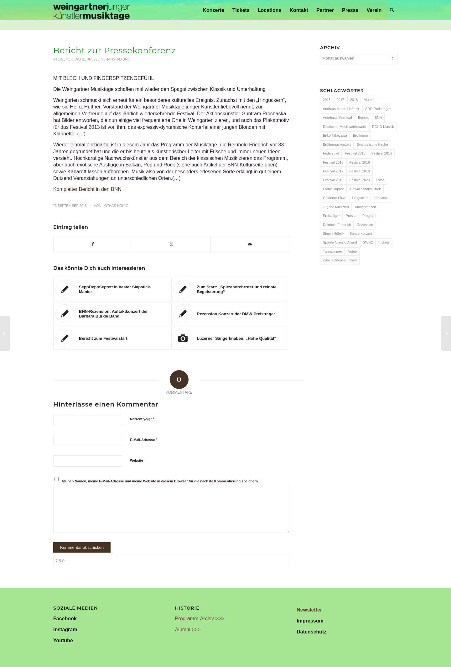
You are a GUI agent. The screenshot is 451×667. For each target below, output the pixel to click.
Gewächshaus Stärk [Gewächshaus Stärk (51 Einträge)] (365, 189)
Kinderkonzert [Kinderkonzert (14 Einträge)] (365, 207)
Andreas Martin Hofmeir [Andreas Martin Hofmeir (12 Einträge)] (341, 109)
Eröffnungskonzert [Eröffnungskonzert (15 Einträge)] (337, 144)
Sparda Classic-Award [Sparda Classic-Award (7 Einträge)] (340, 242)
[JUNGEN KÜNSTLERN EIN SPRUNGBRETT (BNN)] (5, 333)
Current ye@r (142, 419)
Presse (93, 59)
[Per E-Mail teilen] (250, 244)
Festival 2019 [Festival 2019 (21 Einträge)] (333, 180)
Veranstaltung (115, 59)
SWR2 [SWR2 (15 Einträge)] (368, 242)
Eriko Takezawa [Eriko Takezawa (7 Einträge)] (335, 135)
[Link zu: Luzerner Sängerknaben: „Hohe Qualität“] (229, 338)
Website (136, 460)
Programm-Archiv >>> (199, 618)
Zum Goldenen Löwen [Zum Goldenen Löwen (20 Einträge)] (340, 260)
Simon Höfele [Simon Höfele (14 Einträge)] (333, 233)
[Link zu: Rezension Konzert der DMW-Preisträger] (229, 313)
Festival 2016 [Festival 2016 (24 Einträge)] (359, 162)
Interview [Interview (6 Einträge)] (380, 198)
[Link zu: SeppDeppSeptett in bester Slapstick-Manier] (111, 289)
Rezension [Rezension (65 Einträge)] (365, 225)
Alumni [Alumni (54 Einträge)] (369, 100)
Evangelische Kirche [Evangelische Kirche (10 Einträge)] (372, 144)
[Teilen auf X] (171, 244)
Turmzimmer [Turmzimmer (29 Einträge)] (332, 251)
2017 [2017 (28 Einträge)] (340, 100)
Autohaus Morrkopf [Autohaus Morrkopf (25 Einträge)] (337, 117)
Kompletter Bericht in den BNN (87, 189)
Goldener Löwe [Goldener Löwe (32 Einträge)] (334, 198)
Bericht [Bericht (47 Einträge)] (363, 117)
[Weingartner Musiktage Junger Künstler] (91, 10)
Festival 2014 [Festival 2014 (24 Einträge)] (381, 153)
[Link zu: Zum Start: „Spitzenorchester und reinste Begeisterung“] (229, 289)
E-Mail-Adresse (144, 439)
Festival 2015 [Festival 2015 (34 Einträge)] (333, 162)
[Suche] (392, 10)
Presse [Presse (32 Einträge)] (351, 216)
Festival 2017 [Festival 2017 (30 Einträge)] (333, 171)
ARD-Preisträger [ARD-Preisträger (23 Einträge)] (378, 109)
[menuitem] (213, 10)
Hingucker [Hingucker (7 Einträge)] (360, 198)
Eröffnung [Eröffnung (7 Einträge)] (360, 135)
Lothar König (115, 206)
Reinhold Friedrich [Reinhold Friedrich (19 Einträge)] (337, 225)
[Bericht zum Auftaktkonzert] (446, 333)
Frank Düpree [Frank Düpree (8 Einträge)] (333, 189)
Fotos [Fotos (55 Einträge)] (380, 180)
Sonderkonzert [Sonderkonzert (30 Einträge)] (361, 233)
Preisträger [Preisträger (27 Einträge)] (331, 216)
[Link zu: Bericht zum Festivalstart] (111, 338)
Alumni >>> (187, 629)
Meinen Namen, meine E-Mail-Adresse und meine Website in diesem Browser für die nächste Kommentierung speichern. (160, 481)
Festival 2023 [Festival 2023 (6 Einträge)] (359, 180)
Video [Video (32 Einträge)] (352, 251)
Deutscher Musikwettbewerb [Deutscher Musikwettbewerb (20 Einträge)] (344, 127)
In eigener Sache (69, 59)
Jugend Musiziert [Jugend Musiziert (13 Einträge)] (336, 207)
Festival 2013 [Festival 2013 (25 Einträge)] (355, 153)
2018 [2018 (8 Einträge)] (354, 100)
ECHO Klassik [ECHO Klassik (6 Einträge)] (383, 127)
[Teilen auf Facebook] (93, 244)
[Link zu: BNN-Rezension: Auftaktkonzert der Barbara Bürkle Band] (111, 313)
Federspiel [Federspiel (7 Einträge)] (331, 153)
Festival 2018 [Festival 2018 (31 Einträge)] (359, 171)
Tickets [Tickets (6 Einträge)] (384, 242)
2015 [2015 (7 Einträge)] (326, 100)
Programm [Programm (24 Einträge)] (370, 216)
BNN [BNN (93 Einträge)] (378, 117)
